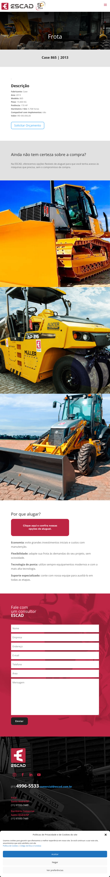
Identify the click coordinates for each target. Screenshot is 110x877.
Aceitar (55, 854)
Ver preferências (55, 870)
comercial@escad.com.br (56, 786)
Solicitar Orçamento (27, 125)
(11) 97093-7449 (19, 805)
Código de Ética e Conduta (30, 846)
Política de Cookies (10, 846)
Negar (55, 862)
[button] (105, 834)
